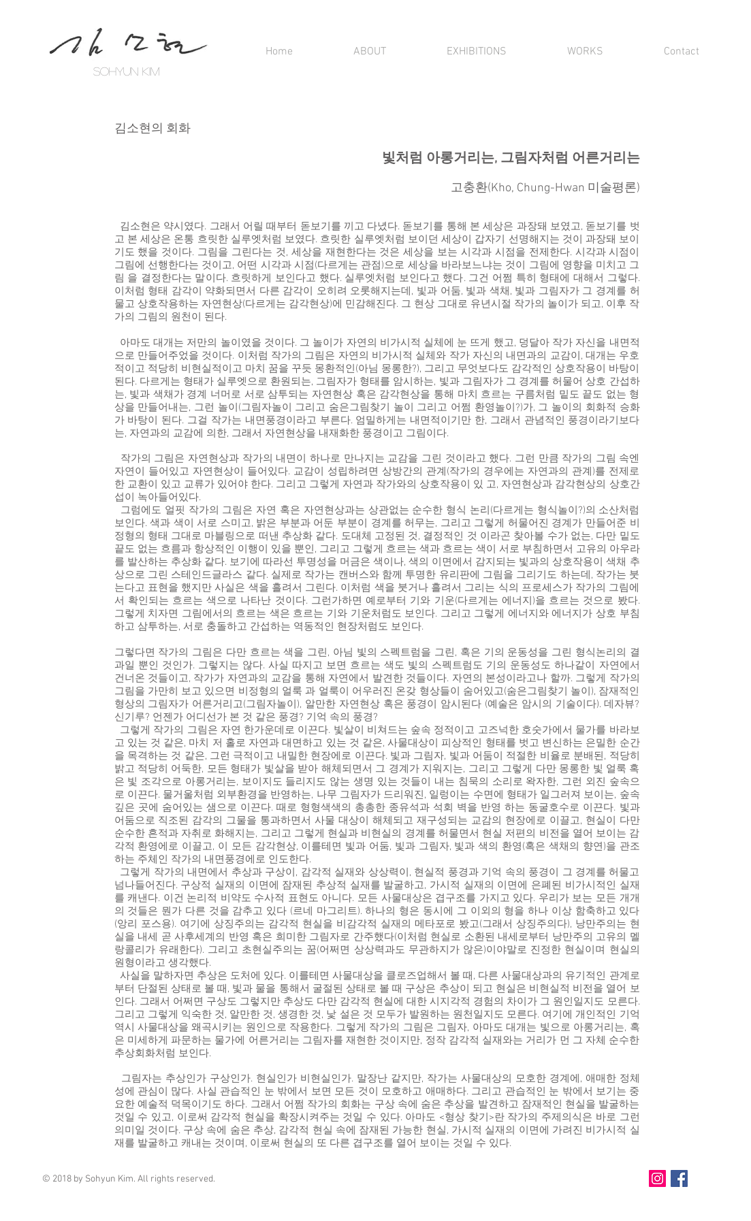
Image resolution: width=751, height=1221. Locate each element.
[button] (349, 52)
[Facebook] (679, 1178)
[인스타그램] (657, 1178)
